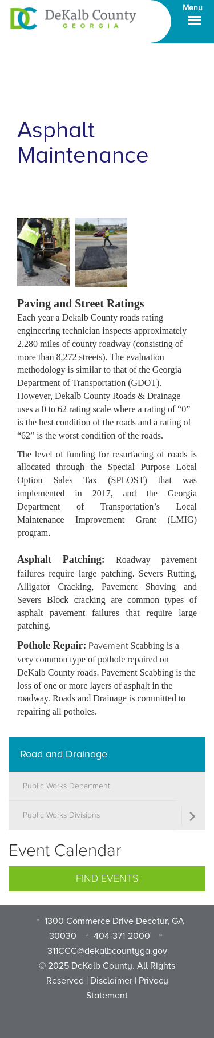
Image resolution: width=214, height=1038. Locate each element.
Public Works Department (66, 786)
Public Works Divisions (61, 815)
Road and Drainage (63, 754)
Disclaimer (111, 980)
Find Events (107, 879)
